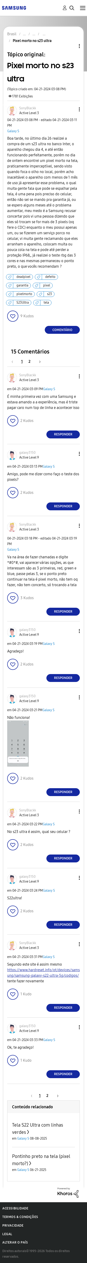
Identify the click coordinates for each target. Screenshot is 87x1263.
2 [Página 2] (29, 361)
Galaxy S (13, 131)
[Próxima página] (38, 361)
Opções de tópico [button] (71, 46)
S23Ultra (22, 303)
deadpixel (23, 277)
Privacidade (13, 1226)
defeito (50, 277)
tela (46, 303)
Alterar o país (15, 1242)
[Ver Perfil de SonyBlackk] (27, 108)
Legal (7, 1234)
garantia (22, 285)
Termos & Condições (20, 1217)
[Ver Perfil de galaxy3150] (27, 453)
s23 (49, 294)
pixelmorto (24, 294)
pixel (46, 285)
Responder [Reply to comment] (63, 434)
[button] (71, 109)
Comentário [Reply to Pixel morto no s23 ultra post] (62, 330)
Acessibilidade (15, 1208)
